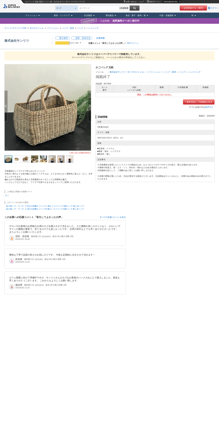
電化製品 (109, 15)
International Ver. (172, 2)
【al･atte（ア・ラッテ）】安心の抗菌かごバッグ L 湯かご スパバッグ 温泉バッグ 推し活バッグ (44, 206)
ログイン (214, 8)
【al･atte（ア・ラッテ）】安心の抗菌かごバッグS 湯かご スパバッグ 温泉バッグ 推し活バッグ (44, 209)
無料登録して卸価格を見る (199, 102)
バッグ (80, 28)
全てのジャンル (37, 28)
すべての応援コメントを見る (113, 217)
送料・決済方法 (82, 38)
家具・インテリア (62, 15)
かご (7, 195)
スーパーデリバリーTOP (15, 28)
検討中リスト (155, 2)
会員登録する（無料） (194, 8)
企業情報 (100, 38)
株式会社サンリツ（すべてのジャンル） (128, 72)
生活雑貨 (88, 15)
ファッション (31, 15)
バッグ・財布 (68, 28)
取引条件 (63, 38)
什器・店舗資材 (166, 15)
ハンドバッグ (92, 28)
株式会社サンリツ (16, 40)
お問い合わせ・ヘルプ (135, 2)
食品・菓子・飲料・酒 (136, 15)
